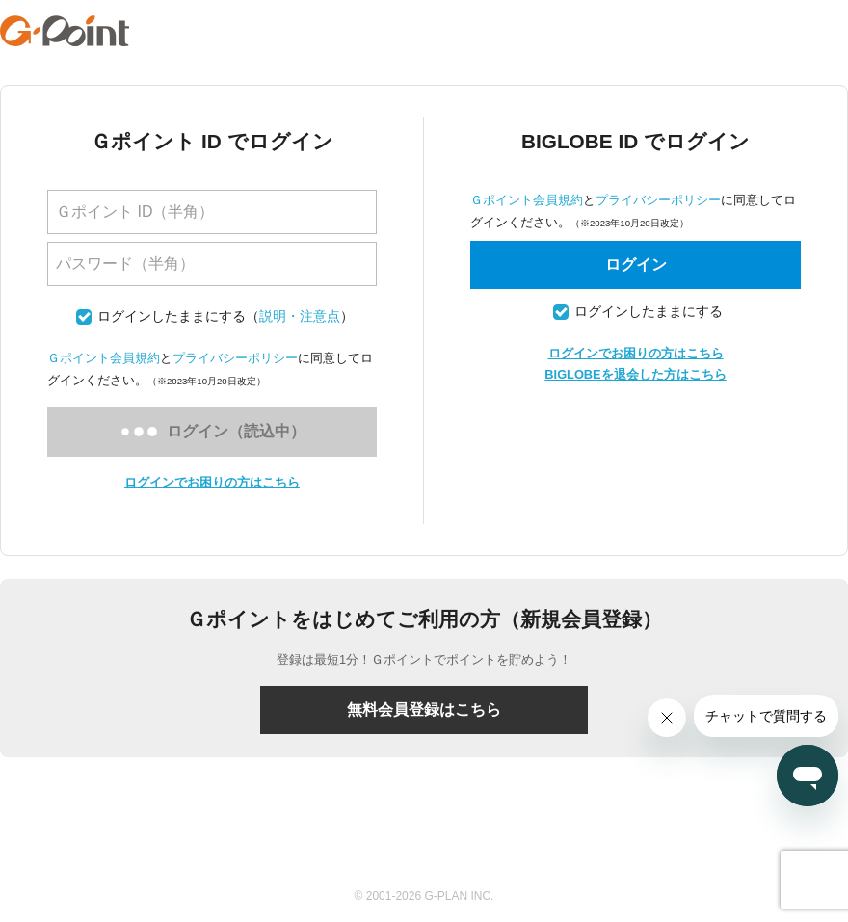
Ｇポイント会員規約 (103, 358)
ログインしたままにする (171, 316)
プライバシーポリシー (235, 358)
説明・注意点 (299, 316)
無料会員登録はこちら (424, 709)
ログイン (636, 264)
